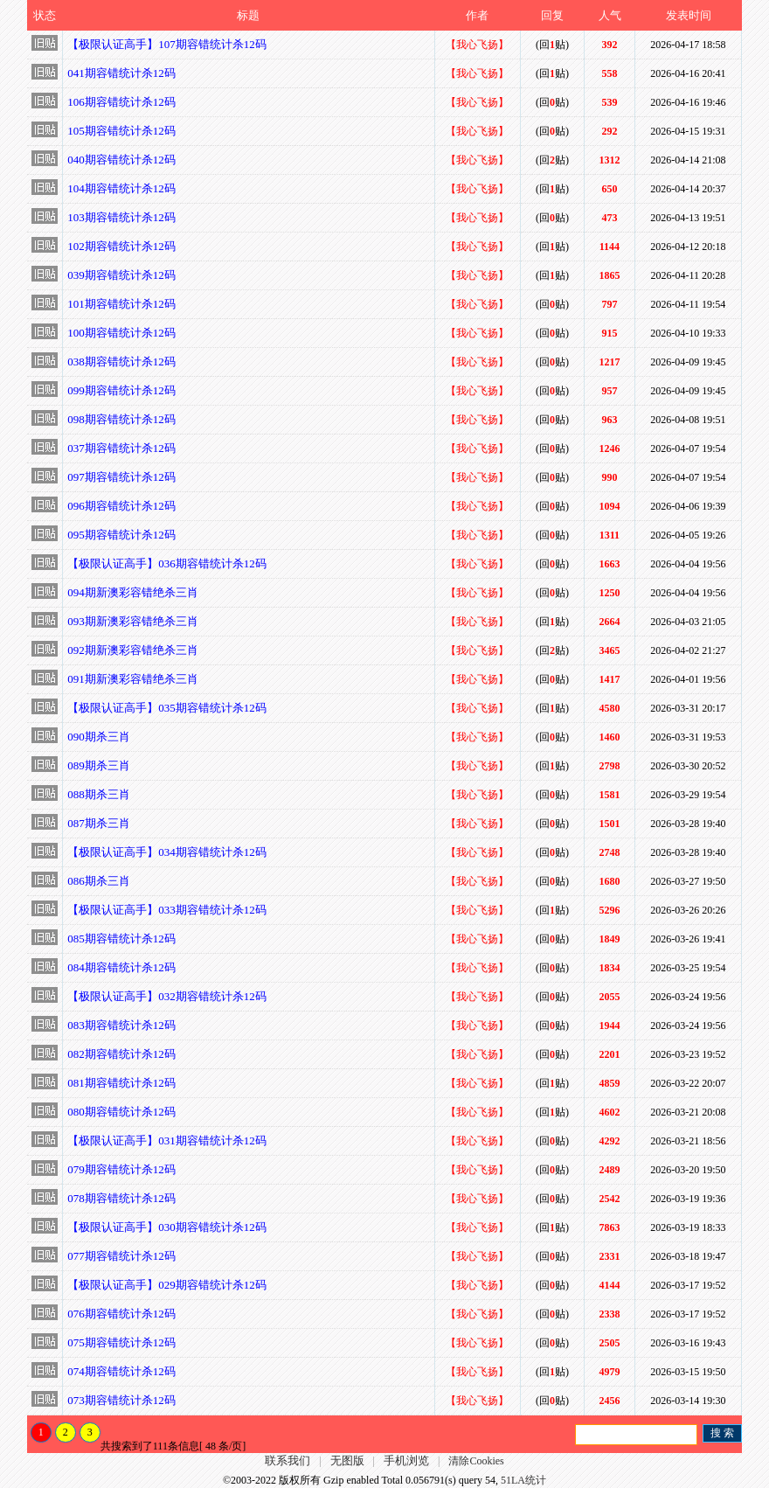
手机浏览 (406, 1460)
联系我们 (287, 1460)
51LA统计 (523, 1480)
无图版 (347, 1460)
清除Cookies (475, 1461)
